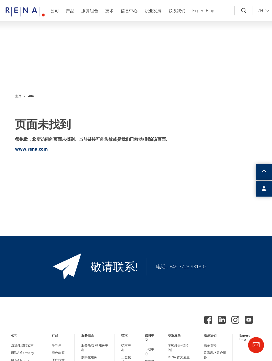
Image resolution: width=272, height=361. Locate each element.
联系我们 (176, 11)
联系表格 (210, 345)
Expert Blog (203, 11)
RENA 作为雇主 (179, 357)
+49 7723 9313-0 (187, 266)
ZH (260, 11)
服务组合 (89, 11)
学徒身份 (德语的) (178, 347)
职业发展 (153, 11)
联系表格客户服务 (215, 354)
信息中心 (129, 11)
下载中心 (149, 351)
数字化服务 (89, 357)
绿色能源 (58, 352)
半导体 (56, 345)
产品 (70, 11)
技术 (109, 11)
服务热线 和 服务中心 (94, 347)
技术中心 (126, 347)
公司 (54, 11)
